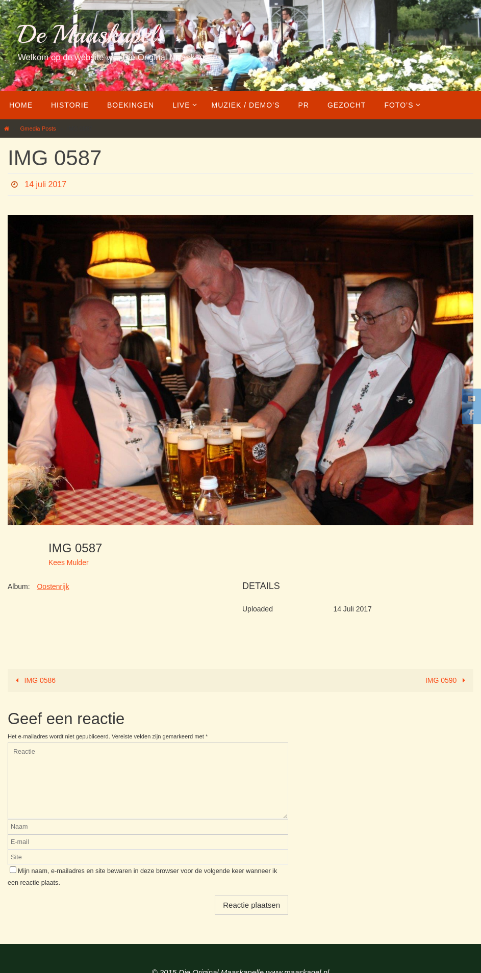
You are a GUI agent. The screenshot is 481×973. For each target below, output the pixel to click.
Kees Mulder (68, 562)
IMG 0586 (34, 680)
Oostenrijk (53, 586)
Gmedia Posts (38, 128)
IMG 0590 (447, 680)
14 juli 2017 (45, 184)
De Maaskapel (87, 34)
